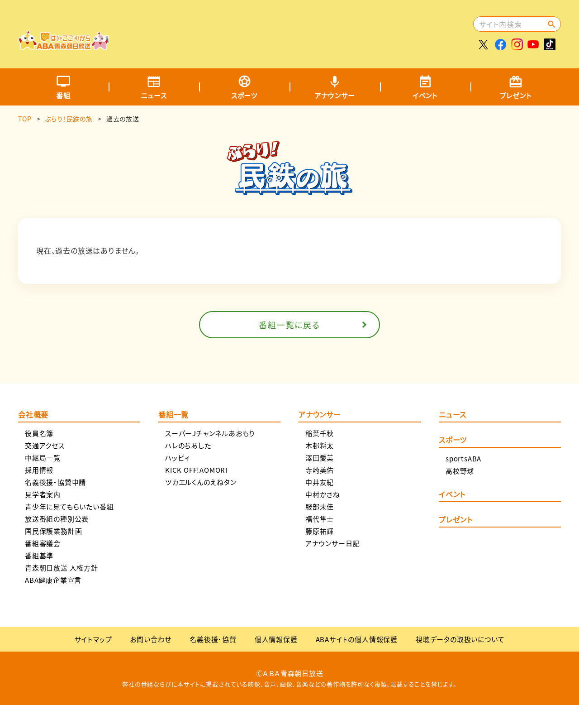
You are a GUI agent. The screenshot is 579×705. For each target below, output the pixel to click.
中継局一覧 (43, 457)
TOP (24, 118)
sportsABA (463, 458)
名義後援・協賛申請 (55, 482)
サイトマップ (93, 639)
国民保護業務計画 (53, 531)
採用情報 (39, 470)
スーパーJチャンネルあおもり (210, 433)
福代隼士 (319, 518)
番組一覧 (173, 415)
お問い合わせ (150, 639)
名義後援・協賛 (213, 639)
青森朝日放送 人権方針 (61, 567)
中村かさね (322, 494)
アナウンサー (335, 95)
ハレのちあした (188, 445)
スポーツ (244, 95)
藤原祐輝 (319, 531)
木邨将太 (319, 445)
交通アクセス (45, 445)
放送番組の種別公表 (57, 518)
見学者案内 (43, 494)
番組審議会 (43, 543)
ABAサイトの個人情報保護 (357, 639)
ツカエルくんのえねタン (201, 482)
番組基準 (39, 555)
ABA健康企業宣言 (53, 580)
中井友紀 (319, 482)
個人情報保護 (276, 639)
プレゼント (516, 95)
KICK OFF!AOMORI (196, 470)
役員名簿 (39, 433)
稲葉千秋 (319, 433)
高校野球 (460, 470)
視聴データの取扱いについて (460, 639)
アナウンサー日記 (332, 543)
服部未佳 (319, 506)
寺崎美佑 (319, 470)
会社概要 (33, 415)
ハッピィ (177, 457)
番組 (63, 95)
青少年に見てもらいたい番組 (69, 506)
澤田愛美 (319, 457)
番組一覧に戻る (289, 325)
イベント (425, 95)
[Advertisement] (306, 29)
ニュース (153, 95)
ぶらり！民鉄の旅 (68, 118)
